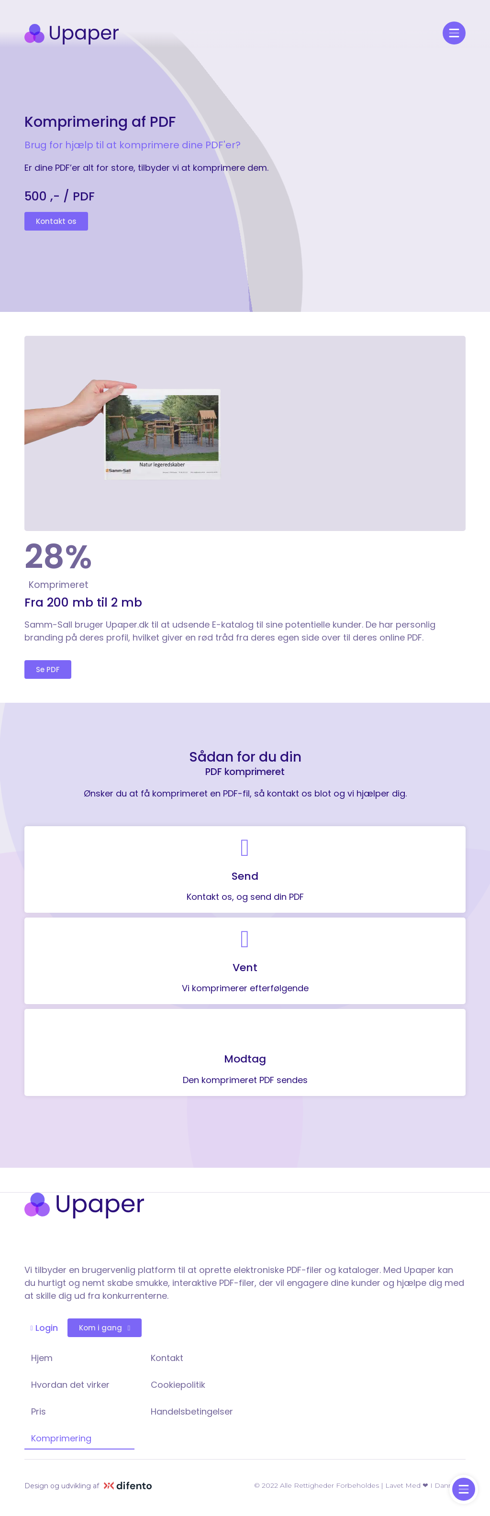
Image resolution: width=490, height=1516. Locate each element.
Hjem (42, 1358)
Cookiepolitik (178, 1385)
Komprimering (61, 1438)
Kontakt (167, 1358)
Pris (38, 1411)
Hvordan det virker (70, 1385)
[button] (56, 221)
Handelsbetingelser (192, 1411)
